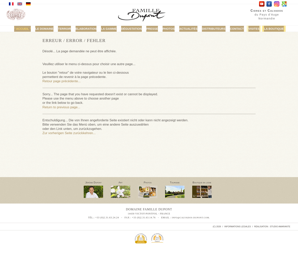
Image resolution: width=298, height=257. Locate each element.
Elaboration (90, 28)
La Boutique (267, 28)
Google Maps (284, 4)
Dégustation (132, 28)
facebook (269, 4)
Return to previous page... (61, 107)
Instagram (277, 4)
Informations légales (237, 226)
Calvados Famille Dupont (144, 15)
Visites (248, 28)
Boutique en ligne (202, 182)
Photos (167, 28)
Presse (151, 28)
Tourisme (175, 182)
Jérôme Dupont (93, 182)
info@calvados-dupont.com (190, 217)
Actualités (186, 28)
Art (121, 182)
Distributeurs (210, 28)
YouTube (261, 4)
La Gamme (111, 28)
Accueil (30, 28)
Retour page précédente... (61, 81)
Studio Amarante (280, 226)
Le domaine (50, 28)
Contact (231, 28)
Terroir (70, 28)
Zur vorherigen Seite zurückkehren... (69, 133)
